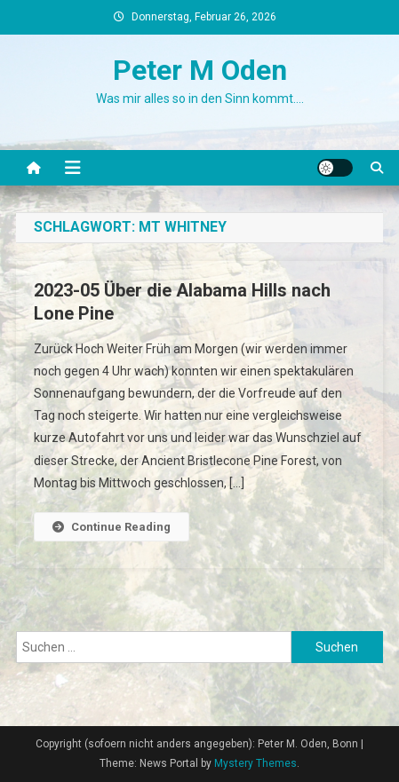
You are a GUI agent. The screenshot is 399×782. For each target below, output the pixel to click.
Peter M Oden (200, 70)
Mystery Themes (255, 763)
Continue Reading (111, 526)
